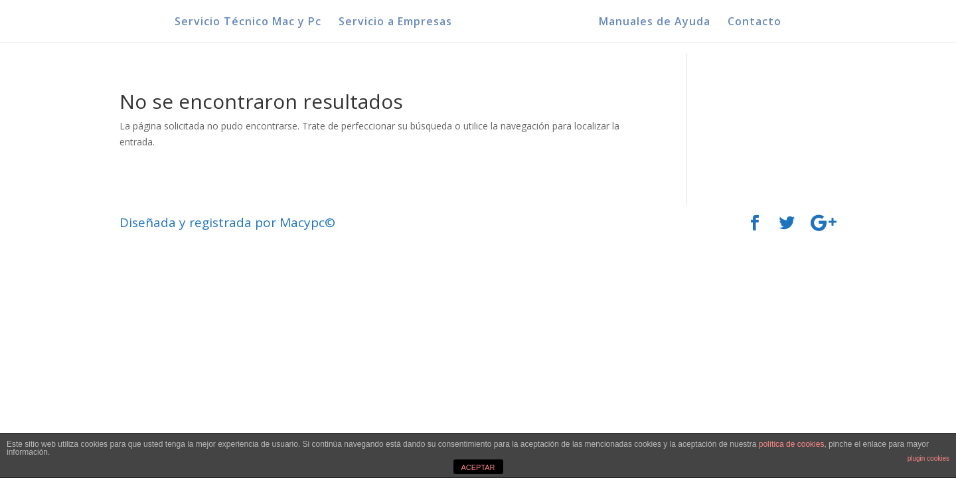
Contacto (754, 23)
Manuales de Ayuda (654, 23)
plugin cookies (928, 458)
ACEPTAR (478, 467)
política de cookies (792, 444)
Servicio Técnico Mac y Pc (248, 23)
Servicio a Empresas (395, 23)
